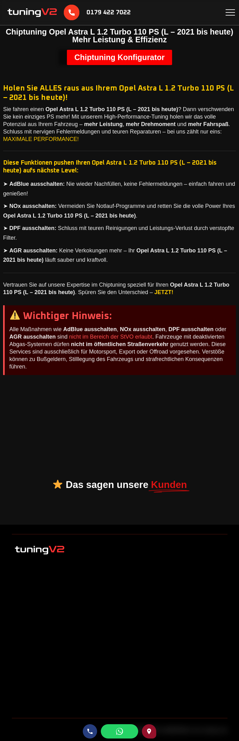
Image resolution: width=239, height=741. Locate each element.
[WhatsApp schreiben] (119, 731)
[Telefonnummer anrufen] (90, 731)
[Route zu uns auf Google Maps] (149, 731)
